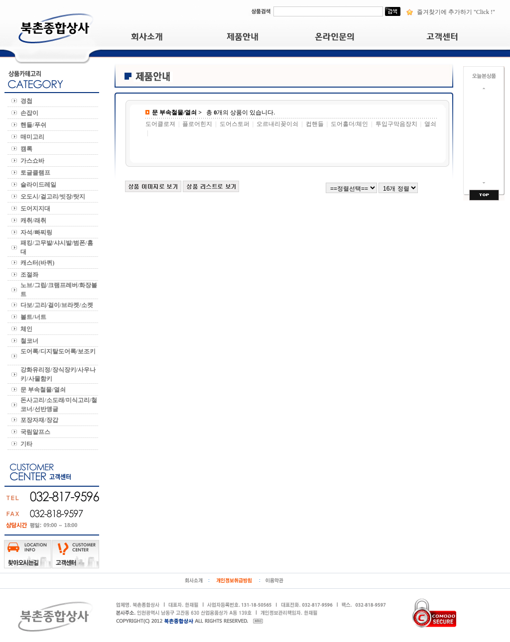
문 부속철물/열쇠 (44, 389)
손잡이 (30, 112)
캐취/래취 (34, 220)
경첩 (27, 101)
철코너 (30, 340)
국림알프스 (36, 431)
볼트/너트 (34, 317)
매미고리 (33, 136)
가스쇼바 (33, 160)
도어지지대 (36, 208)
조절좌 (30, 274)
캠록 (27, 148)
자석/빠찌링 (37, 232)
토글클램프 (36, 172)
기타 (27, 443)
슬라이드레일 (39, 184)
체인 (27, 328)
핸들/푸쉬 (34, 124)
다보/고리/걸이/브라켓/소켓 (58, 305)
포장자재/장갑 (40, 420)
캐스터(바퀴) (38, 262)
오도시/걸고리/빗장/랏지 (54, 196)
